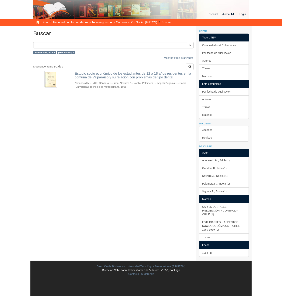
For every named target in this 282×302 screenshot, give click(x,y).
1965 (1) (207, 252)
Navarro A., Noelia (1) (215, 175)
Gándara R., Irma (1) (214, 168)
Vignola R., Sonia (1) (214, 191)
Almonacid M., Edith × (44, 52)
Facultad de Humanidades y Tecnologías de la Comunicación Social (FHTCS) (105, 22)
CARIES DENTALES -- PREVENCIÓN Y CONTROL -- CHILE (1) (220, 210)
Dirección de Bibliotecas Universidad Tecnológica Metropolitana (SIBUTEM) (141, 266)
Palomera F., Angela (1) (216, 183)
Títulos (206, 68)
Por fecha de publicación (216, 52)
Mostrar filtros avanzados (178, 57)
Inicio (44, 22)
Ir (190, 45)
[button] (221, 14)
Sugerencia (147, 273)
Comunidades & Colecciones (219, 45)
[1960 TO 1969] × (66, 52)
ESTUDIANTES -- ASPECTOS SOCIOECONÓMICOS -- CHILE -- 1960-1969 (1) (222, 226)
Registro (207, 137)
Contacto (133, 273)
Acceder (207, 129)
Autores (206, 60)
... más (206, 237)
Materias (207, 76)
